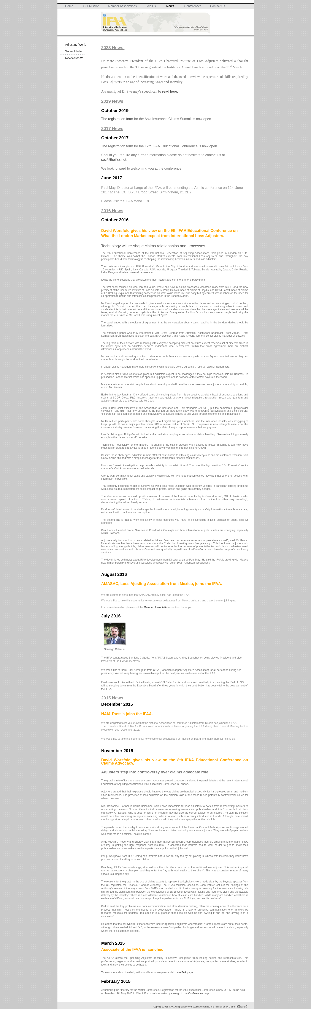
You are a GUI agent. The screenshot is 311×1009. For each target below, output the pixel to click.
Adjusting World (75, 44)
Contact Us (217, 6)
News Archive (74, 58)
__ (239, 1004)
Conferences (192, 6)
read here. (170, 91)
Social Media (74, 51)
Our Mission (91, 6)
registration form (120, 119)
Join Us (151, 6)
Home (69, 6)
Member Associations (122, 6)
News (170, 6)
